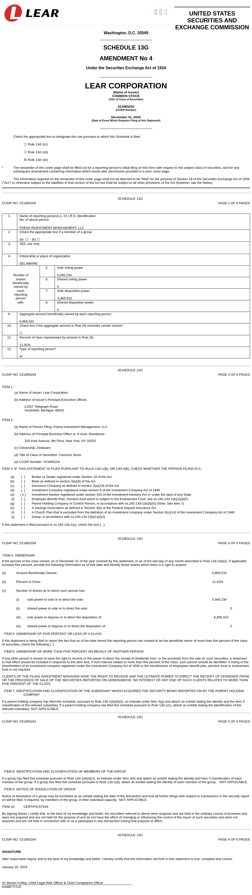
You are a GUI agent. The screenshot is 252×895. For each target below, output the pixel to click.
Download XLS (166, 12)
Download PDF (161, 12)
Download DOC (156, 12)
